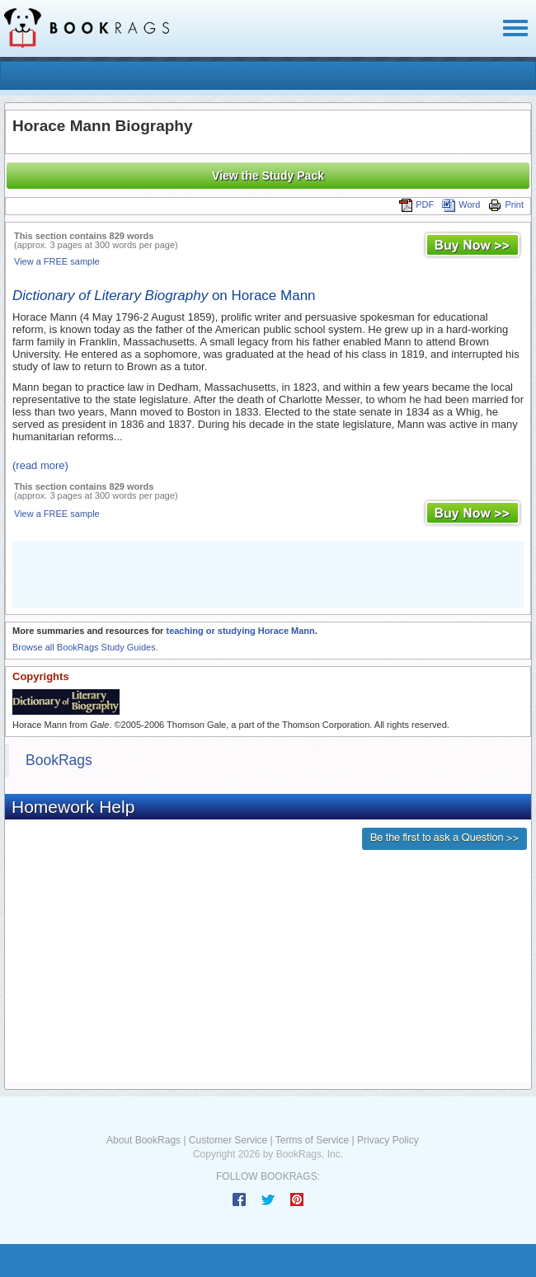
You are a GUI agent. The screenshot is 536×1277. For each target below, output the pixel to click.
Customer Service (228, 1140)
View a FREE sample (57, 261)
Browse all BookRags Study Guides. (85, 647)
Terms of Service (312, 1140)
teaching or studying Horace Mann (240, 631)
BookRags (59, 760)
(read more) (40, 465)
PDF (416, 204)
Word (461, 204)
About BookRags (143, 1140)
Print (506, 204)
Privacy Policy (388, 1140)
